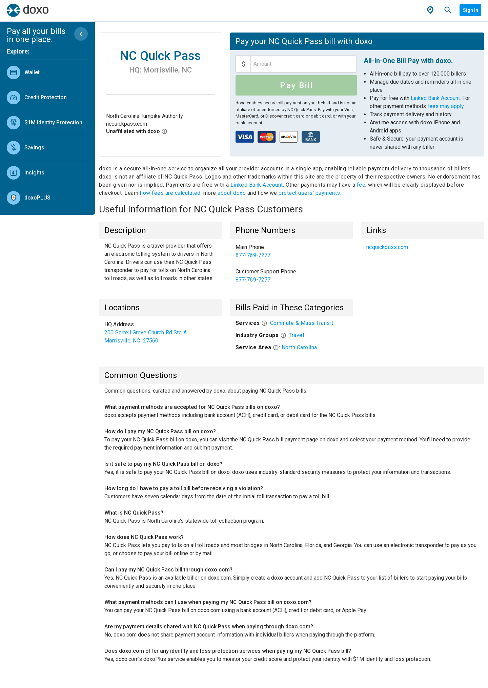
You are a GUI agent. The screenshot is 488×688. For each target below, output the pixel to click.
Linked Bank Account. (258, 185)
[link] (47, 72)
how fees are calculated (170, 193)
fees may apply (445, 106)
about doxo (231, 193)
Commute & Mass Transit (301, 323)
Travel (296, 335)
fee (361, 185)
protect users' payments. (310, 193)
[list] (47, 133)
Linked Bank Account (435, 98)
